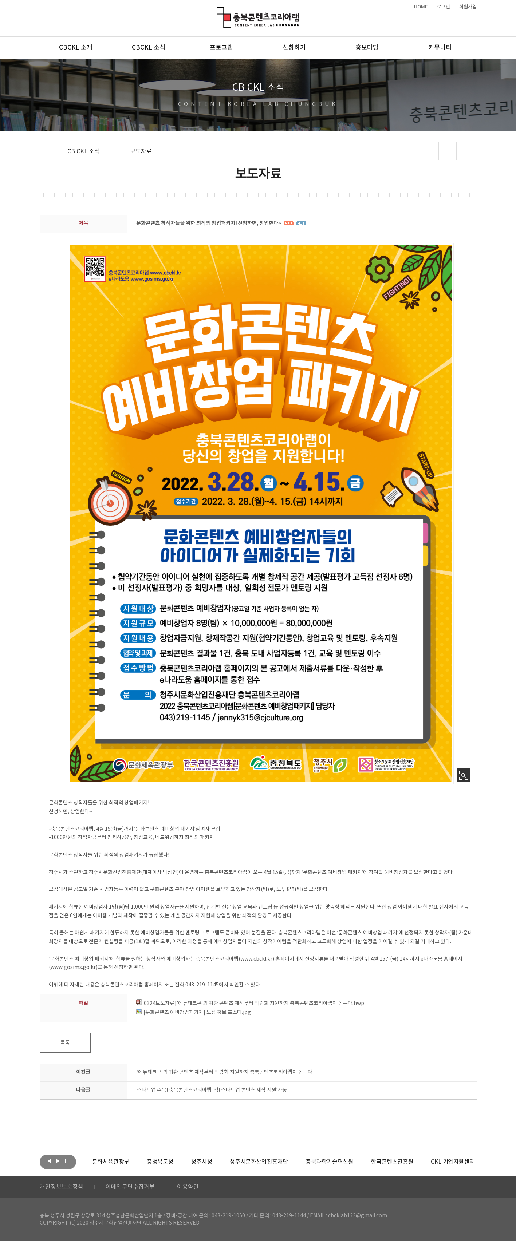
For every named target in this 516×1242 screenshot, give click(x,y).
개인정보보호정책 (61, 1187)
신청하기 (294, 47)
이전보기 (49, 1161)
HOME (421, 7)
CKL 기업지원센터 (452, 1162)
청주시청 (201, 1162)
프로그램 (221, 47)
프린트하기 (465, 151)
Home (41, 146)
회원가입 (468, 7)
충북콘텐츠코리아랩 (219, 11)
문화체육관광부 (110, 1162)
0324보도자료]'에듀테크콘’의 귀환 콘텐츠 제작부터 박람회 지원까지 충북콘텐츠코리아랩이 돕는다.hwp (250, 1003)
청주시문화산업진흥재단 (258, 1162)
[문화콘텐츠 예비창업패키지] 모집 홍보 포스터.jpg (193, 1013)
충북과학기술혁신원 (329, 1162)
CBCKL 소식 (148, 47)
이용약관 (188, 1187)
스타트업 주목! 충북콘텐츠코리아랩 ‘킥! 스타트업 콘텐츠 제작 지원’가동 (212, 1090)
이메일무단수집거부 (130, 1187)
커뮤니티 (440, 47)
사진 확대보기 (463, 775)
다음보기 (58, 1161)
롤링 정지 (66, 1161)
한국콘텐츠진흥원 (392, 1162)
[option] (110, 1162)
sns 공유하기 (447, 151)
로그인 (443, 7)
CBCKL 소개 (75, 47)
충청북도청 (160, 1162)
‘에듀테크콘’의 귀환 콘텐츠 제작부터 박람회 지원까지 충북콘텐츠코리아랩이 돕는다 (224, 1072)
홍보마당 (367, 47)
